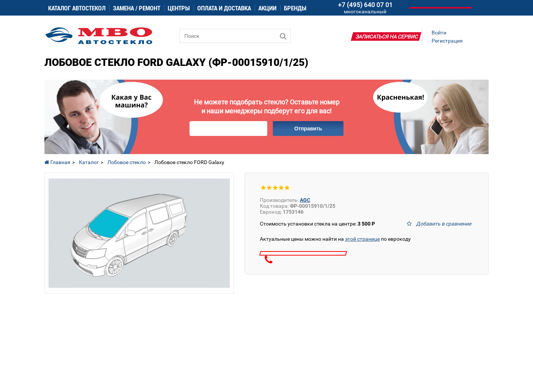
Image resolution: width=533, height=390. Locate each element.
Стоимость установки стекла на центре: (317, 224)
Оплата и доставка (224, 7)
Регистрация (447, 41)
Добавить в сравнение (443, 224)
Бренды (295, 7)
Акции (267, 7)
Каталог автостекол (76, 7)
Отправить (308, 128)
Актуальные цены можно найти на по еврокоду (335, 239)
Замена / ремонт (136, 7)
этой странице (362, 239)
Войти (439, 33)
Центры (179, 7)
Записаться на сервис (387, 37)
